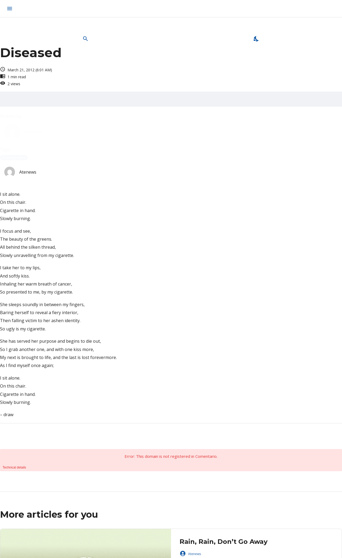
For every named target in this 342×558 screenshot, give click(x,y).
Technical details (14, 467)
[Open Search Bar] (85, 38)
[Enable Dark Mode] (256, 38)
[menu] (9, 8)
